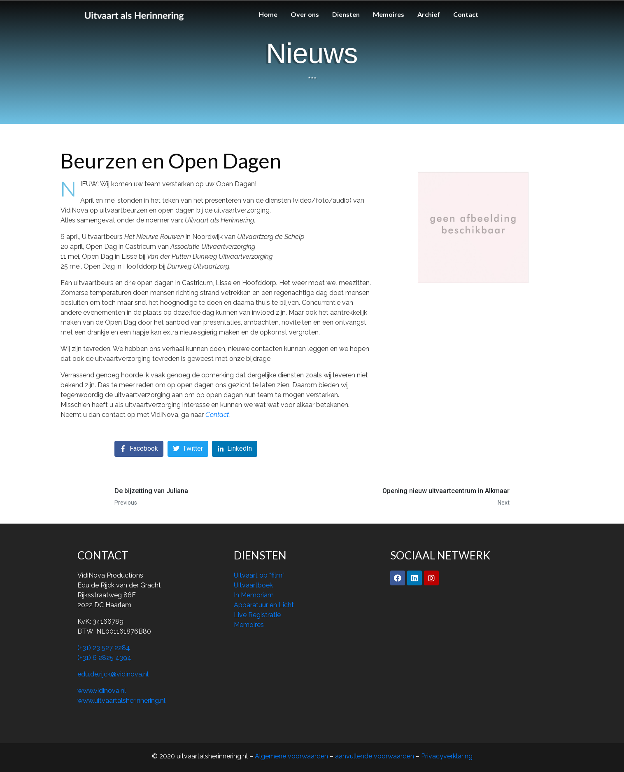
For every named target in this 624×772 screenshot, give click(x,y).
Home (268, 14)
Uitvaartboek (253, 585)
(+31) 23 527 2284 (103, 648)
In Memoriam (254, 595)
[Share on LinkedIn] (234, 449)
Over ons (305, 14)
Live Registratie (257, 615)
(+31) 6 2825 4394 (104, 658)
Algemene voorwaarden (292, 756)
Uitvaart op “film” (259, 575)
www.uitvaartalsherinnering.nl (121, 700)
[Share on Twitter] (188, 449)
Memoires (388, 14)
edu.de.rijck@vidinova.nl (113, 674)
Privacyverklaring (447, 756)
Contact (465, 14)
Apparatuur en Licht (264, 605)
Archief (428, 14)
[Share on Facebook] (138, 449)
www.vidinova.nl (101, 691)
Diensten (346, 14)
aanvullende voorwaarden (374, 756)
